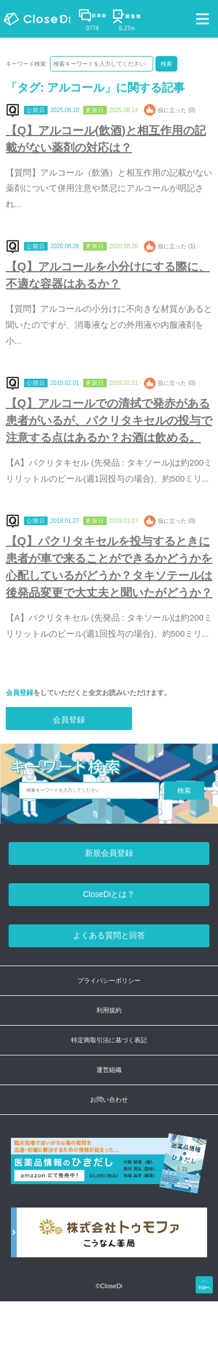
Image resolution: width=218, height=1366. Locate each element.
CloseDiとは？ (109, 894)
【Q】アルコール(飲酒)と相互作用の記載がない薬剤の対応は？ (106, 139)
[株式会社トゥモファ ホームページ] (109, 1239)
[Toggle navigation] (202, 19)
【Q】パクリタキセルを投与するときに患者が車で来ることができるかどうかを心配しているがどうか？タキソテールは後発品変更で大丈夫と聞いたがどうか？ (109, 567)
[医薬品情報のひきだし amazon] (109, 1169)
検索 (166, 64)
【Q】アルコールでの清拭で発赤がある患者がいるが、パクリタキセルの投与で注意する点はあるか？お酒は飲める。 (109, 420)
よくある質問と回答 (109, 935)
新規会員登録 (109, 852)
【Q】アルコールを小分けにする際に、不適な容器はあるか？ (108, 275)
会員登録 (19, 693)
